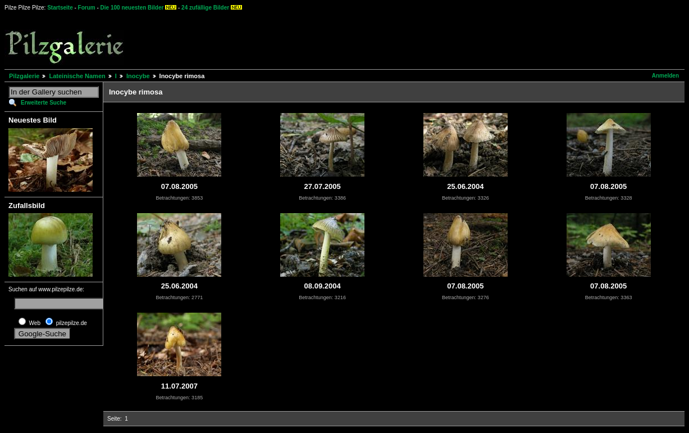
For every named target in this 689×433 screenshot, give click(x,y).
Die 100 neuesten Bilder (132, 7)
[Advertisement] (416, 39)
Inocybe (138, 76)
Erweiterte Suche (43, 103)
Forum (86, 7)
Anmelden (665, 76)
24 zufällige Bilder (205, 7)
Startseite (60, 7)
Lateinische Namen (77, 76)
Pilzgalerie (24, 76)
